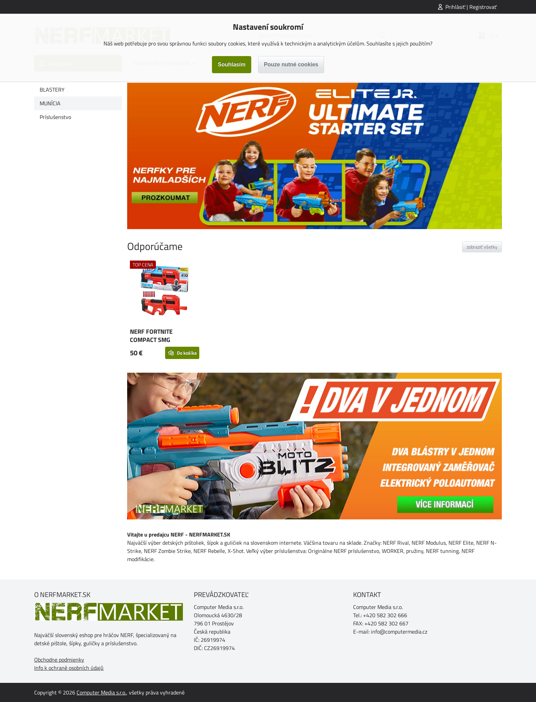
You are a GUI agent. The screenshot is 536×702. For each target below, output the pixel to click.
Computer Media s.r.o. (101, 692)
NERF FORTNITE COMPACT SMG (151, 335)
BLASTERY (52, 89)
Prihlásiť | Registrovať (471, 7)
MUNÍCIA (50, 103)
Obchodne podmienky (59, 659)
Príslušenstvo (55, 117)
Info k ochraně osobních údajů (69, 668)
